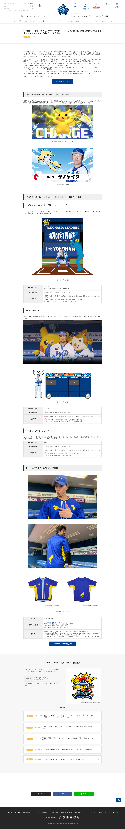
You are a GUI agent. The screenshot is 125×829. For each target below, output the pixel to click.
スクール (36, 812)
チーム (29, 16)
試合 (22, 16)
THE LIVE (103, 21)
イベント (41, 21)
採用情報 (17, 812)
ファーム (36, 16)
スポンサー (78, 21)
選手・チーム (23, 21)
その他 (112, 21)
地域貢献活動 (27, 812)
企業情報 (9, 812)
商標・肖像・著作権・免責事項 (70, 812)
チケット (45, 16)
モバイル (44, 812)
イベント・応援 (86, 16)
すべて (13, 21)
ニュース (76, 16)
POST (41, 794)
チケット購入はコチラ (62, 81)
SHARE (62, 794)
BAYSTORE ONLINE (50, 622)
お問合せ (116, 812)
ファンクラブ (98, 16)
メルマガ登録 (54, 812)
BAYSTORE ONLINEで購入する (62, 644)
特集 (106, 16)
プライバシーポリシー (90, 812)
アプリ (95, 21)
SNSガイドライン (104, 812)
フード (88, 21)
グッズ (61, 21)
